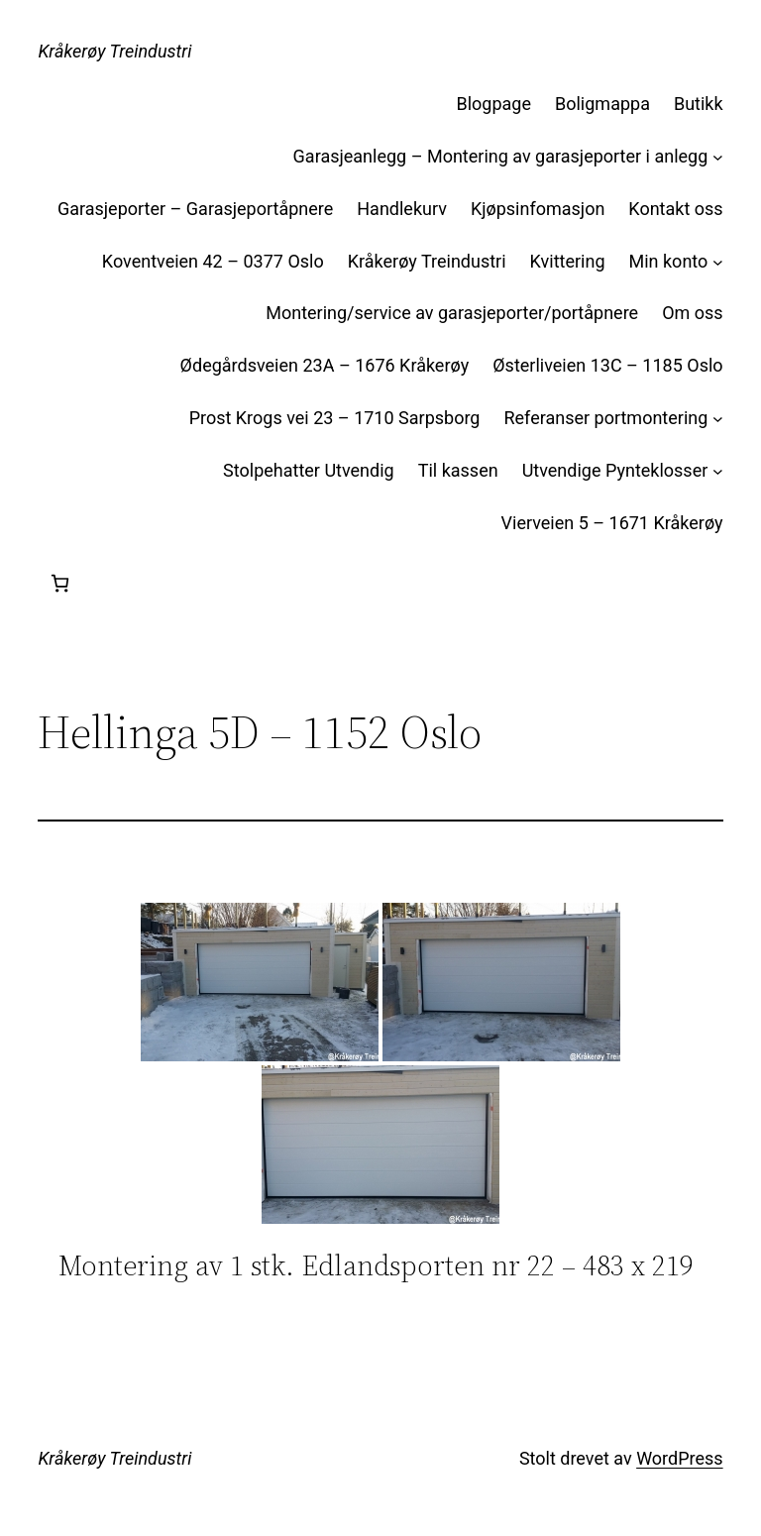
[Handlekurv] (60, 583)
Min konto (668, 261)
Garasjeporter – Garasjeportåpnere (195, 208)
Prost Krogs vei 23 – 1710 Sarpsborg (335, 417)
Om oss (692, 312)
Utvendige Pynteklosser (615, 470)
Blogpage (494, 103)
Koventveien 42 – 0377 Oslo (213, 261)
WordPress (679, 1458)
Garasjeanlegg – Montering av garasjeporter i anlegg (500, 156)
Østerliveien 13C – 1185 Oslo (607, 365)
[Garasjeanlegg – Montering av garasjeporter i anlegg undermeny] (717, 157)
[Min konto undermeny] (717, 262)
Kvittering (567, 261)
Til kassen (458, 470)
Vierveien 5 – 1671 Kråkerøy (612, 522)
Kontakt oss (675, 208)
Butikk (698, 103)
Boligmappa (602, 103)
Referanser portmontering (605, 417)
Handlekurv (402, 208)
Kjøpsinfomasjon (537, 208)
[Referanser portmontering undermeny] (717, 418)
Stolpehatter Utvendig (308, 470)
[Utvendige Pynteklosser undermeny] (717, 471)
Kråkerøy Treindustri (114, 51)
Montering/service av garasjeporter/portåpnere (452, 312)
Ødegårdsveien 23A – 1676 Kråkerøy (325, 365)
